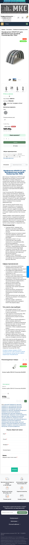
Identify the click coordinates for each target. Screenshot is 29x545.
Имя (4, 434)
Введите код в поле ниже (9, 457)
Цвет (4, 109)
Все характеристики (8, 158)
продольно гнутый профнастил (18, 414)
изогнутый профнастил (13, 423)
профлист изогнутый (13, 425)
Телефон (5, 444)
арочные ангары (14, 422)
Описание (6, 164)
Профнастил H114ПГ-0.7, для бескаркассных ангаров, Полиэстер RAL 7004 (14, 172)
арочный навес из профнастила (10, 416)
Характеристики (17, 164)
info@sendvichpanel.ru (7, 15)
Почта (4, 439)
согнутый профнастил (14, 426)
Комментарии (7, 450)
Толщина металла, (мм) (9, 117)
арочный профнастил (10, 404)
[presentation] (14, 461)
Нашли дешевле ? (14, 135)
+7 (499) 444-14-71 (6, 18)
